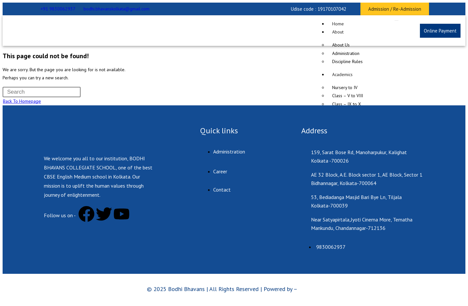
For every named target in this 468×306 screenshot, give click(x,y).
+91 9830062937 (58, 9)
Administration (345, 53)
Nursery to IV (345, 87)
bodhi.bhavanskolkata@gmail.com (117, 9)
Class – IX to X (346, 104)
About (338, 32)
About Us (341, 45)
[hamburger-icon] (396, 20)
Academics (342, 74)
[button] (318, 9)
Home (338, 24)
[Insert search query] (42, 92)
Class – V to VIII (347, 96)
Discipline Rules (347, 61)
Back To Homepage (22, 101)
